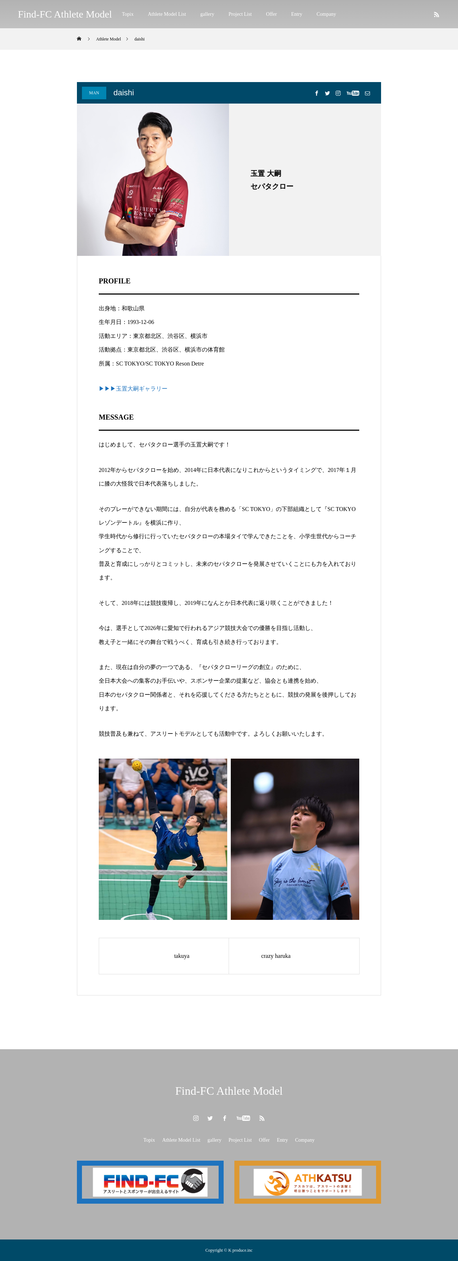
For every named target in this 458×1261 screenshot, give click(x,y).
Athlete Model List (167, 14)
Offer (271, 14)
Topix (127, 14)
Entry (296, 14)
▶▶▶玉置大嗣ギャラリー (133, 389)
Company (326, 14)
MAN (94, 92)
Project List (240, 14)
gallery (207, 14)
